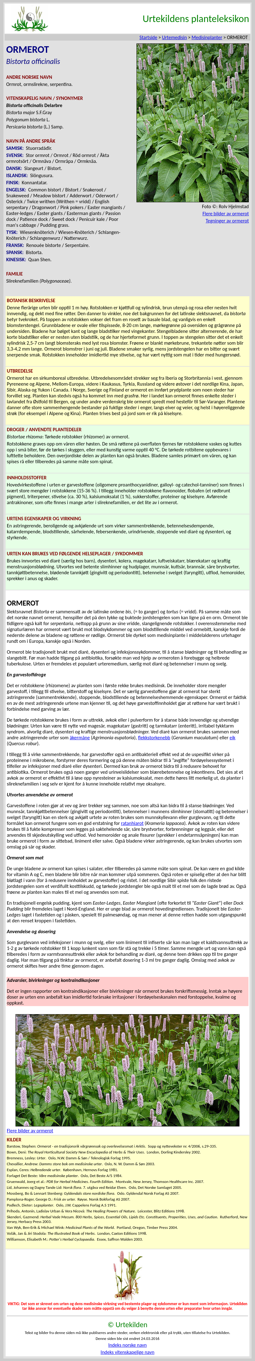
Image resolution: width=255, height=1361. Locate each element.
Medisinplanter (207, 37)
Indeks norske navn (127, 1345)
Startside (148, 37)
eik (232, 738)
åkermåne (80, 738)
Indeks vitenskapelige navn (127, 1352)
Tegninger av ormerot (227, 221)
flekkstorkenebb (154, 738)
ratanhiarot (132, 823)
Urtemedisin (174, 37)
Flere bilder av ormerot (226, 214)
